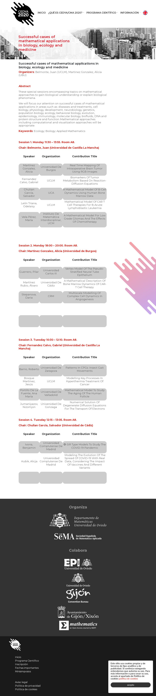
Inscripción (21, 664)
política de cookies (128, 678)
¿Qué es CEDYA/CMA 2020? (65, 12)
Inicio (42, 12)
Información (129, 12)
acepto (130, 684)
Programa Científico (101, 12)
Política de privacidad (28, 685)
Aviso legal (21, 682)
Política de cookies (26, 689)
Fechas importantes (27, 667)
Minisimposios (23, 671)
